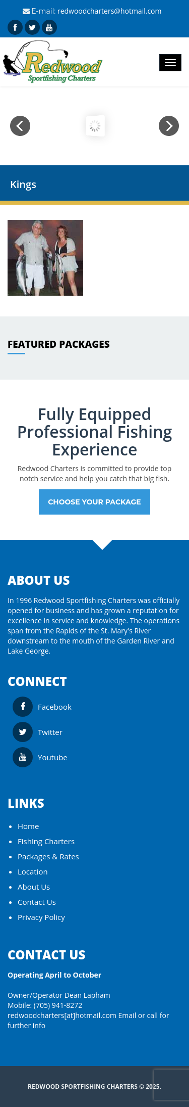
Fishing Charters (46, 841)
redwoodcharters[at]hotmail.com (62, 1015)
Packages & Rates (48, 856)
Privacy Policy (41, 917)
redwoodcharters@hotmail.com (109, 11)
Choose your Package (94, 501)
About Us (34, 887)
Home (28, 826)
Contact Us (37, 902)
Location (33, 871)
